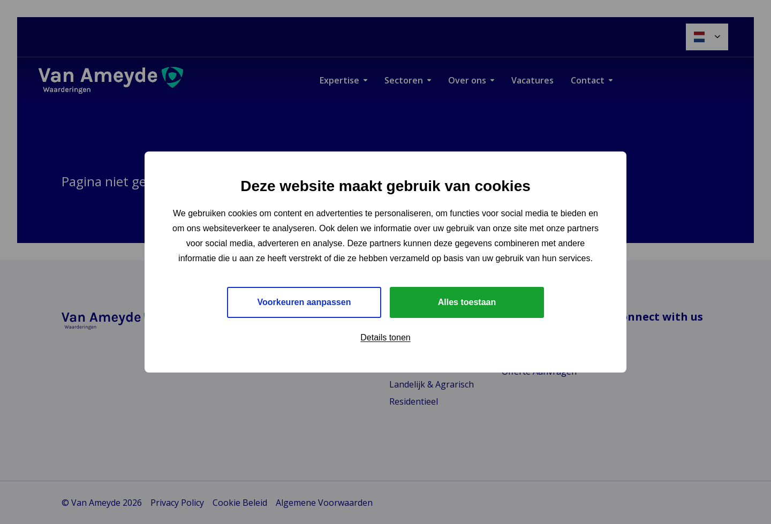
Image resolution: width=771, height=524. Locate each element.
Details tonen (385, 337)
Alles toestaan (467, 302)
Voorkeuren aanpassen (304, 302)
